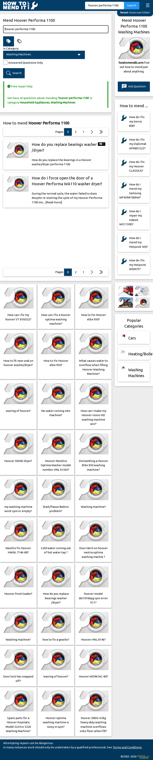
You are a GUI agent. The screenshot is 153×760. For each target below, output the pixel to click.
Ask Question (134, 86)
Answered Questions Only (25, 62)
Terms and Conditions (127, 747)
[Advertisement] (55, 238)
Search (131, 5)
